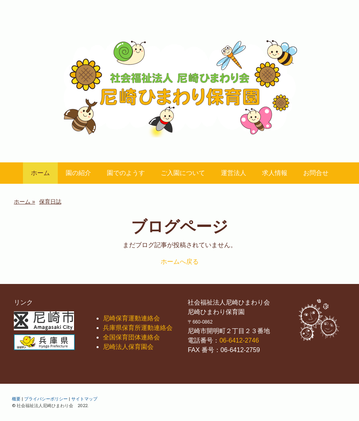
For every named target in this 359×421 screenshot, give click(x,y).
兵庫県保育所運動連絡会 (138, 327)
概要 (16, 399)
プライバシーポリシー (46, 399)
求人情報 (274, 173)
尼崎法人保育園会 (128, 346)
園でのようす (126, 173)
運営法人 (233, 173)
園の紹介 (78, 173)
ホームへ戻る (180, 261)
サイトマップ (84, 399)
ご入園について (183, 173)
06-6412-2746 (239, 340)
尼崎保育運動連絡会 (131, 318)
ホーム (40, 173)
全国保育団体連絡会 (131, 337)
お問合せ (316, 173)
